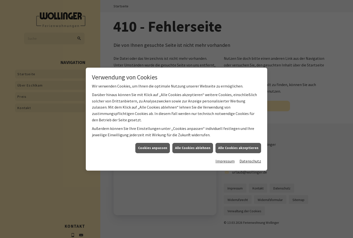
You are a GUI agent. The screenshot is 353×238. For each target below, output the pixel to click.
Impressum (225, 164)
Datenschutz (250, 164)
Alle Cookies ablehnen (192, 151)
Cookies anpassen (152, 151)
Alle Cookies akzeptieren (238, 151)
